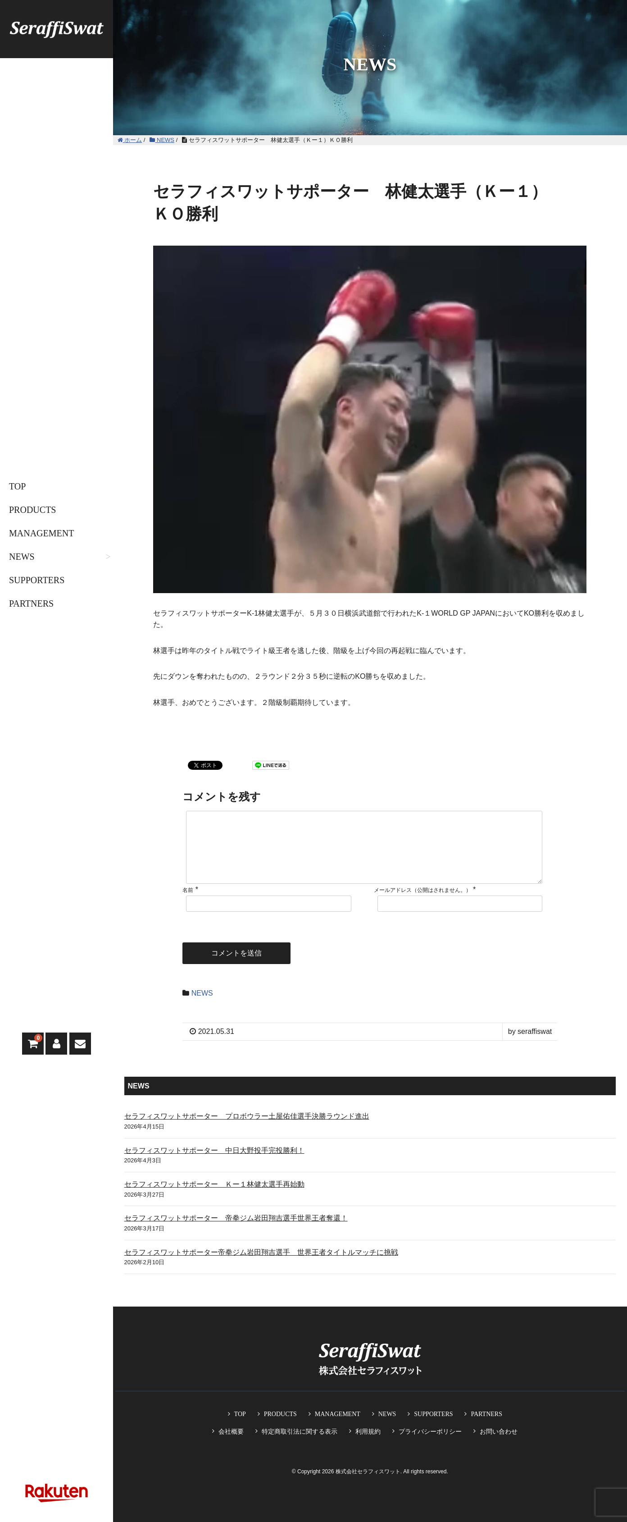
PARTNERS (31, 603)
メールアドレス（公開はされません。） (422, 904)
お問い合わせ (499, 1431)
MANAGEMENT (41, 533)
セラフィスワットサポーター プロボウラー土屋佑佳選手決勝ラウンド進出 (246, 1130)
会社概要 (231, 1431)
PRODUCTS (32, 510)
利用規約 (368, 1431)
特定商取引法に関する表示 (299, 1431)
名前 (187, 904)
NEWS (22, 557)
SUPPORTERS (36, 580)
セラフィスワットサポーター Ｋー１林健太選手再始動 (214, 1198)
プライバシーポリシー (430, 1431)
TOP (17, 486)
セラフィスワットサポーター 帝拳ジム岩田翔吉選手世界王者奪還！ (236, 1232)
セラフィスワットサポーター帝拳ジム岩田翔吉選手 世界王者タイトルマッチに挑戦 (261, 1267)
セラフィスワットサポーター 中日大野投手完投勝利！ (214, 1165)
